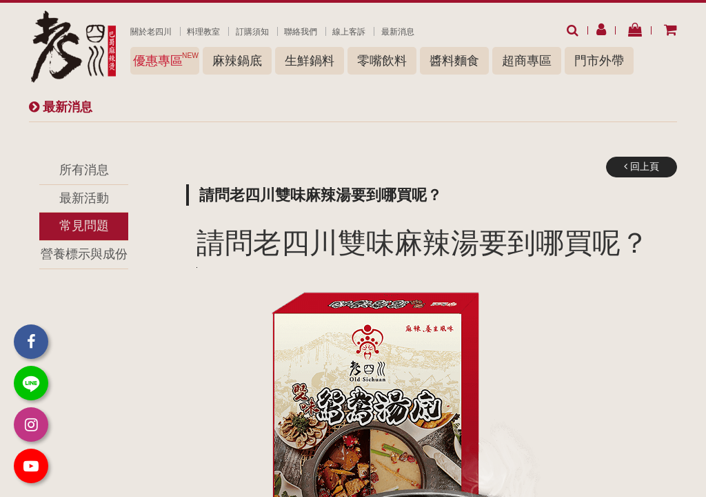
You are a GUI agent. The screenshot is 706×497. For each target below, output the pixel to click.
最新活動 (84, 198)
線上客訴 (348, 32)
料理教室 (203, 32)
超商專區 (527, 61)
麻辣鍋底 (237, 61)
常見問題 (84, 226)
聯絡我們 (300, 32)
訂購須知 (252, 32)
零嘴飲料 (382, 61)
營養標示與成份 (84, 254)
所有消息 (84, 170)
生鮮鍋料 (309, 61)
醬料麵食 (454, 61)
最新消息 (397, 32)
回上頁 (641, 166)
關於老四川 (151, 32)
